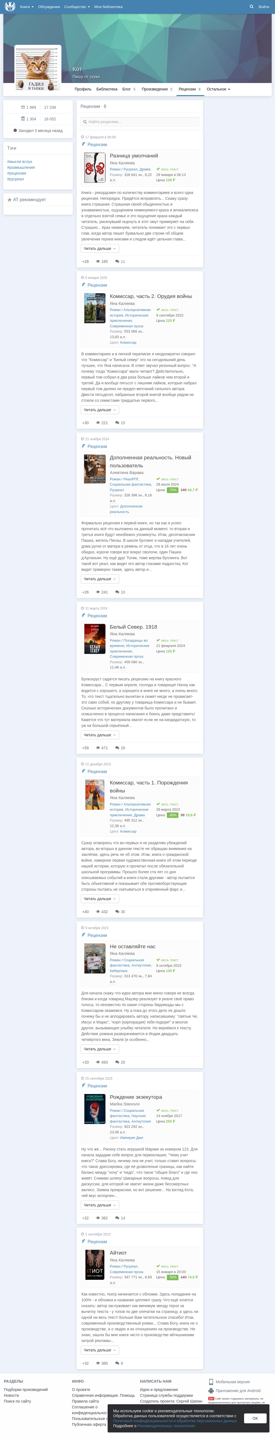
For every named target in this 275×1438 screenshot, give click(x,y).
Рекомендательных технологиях (166, 1426)
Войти (264, 7)
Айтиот (118, 1253)
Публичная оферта (89, 1424)
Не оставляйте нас (132, 946)
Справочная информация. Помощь (103, 1395)
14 (120, 1218)
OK (255, 1418)
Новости (11, 1395)
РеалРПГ (131, 479)
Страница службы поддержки (166, 1395)
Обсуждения (49, 7)
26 (120, 748)
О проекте (81, 1389)
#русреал (15, 179)
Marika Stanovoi (125, 1104)
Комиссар (128, 342)
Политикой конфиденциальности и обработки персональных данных (175, 1421)
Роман (115, 169)
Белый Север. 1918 (133, 627)
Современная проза (126, 326)
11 (120, 261)
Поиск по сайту (17, 1401)
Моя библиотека (108, 7)
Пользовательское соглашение (100, 1418)
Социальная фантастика (130, 484)
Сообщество (77, 7)
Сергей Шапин (189, 1401)
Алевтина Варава (127, 472)
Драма (145, 169)
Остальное (218, 89)
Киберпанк (119, 971)
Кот (77, 69)
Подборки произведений (26, 1389)
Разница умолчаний (134, 156)
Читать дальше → (100, 248)
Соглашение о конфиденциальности (91, 1410)
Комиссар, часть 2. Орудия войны (151, 296)
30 (120, 912)
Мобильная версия (229, 1382)
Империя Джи (131, 1138)
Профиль (83, 89)
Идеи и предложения (159, 1389)
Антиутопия (141, 965)
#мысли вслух (19, 161)
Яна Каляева (122, 162)
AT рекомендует (29, 199)
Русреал (131, 169)
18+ (211, 1398)
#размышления (21, 167)
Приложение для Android (234, 1391)
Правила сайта (85, 1401)
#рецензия (16, 173)
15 (120, 423)
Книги (27, 7)
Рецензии (97, 144)
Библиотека (106, 89)
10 (120, 592)
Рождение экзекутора (136, 1097)
